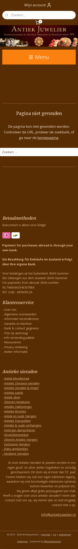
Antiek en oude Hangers (20, 416)
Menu (39, 57)
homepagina (47, 137)
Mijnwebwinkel (52, 541)
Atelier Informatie (16, 352)
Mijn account (38, 5)
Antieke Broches (15, 411)
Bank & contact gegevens (21, 328)
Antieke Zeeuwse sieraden (22, 383)
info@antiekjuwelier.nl (58, 514)
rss (54, 534)
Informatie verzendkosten (21, 319)
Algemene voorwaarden (20, 314)
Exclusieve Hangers (17, 444)
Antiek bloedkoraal (16, 378)
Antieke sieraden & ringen (21, 388)
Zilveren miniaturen (17, 402)
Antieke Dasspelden (17, 421)
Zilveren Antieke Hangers (21, 440)
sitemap (45, 534)
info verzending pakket (19, 338)
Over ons (10, 310)
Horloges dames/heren (19, 430)
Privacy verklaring (15, 347)
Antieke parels (13, 393)
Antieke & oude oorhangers (22, 425)
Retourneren (12, 342)
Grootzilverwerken (16, 435)
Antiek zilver (12, 397)
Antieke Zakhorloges (18, 407)
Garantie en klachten (18, 324)
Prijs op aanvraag (16, 333)
